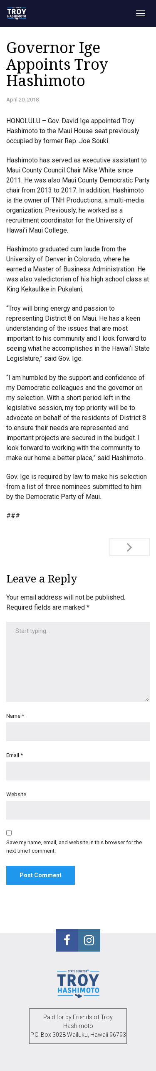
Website (16, 794)
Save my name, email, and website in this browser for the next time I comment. (74, 846)
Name (15, 716)
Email (14, 755)
